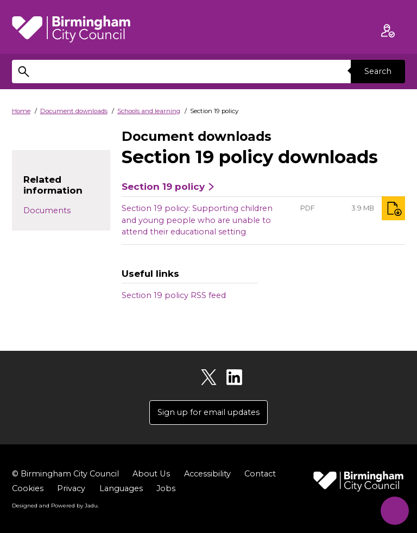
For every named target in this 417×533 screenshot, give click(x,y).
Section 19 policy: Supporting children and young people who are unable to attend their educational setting (197, 220)
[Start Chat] (394, 510)
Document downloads (74, 111)
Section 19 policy (163, 186)
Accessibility (207, 474)
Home (21, 111)
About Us (150, 474)
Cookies (27, 488)
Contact (259, 474)
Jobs (165, 488)
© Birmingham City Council (65, 474)
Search (377, 71)
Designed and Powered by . (55, 505)
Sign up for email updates (208, 412)
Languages (121, 488)
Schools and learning (148, 111)
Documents (47, 210)
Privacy (71, 488)
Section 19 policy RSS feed (174, 295)
